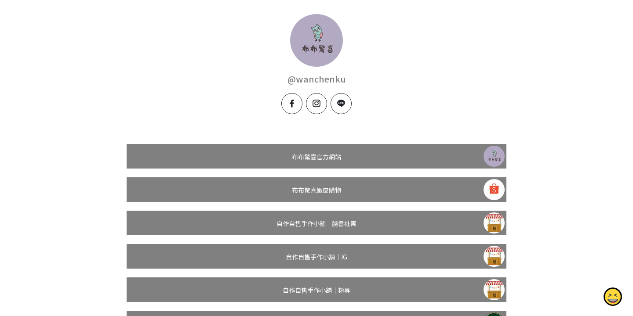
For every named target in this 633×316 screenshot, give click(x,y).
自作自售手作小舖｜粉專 (316, 290)
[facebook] (291, 103)
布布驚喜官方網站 (316, 156)
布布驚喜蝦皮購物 (316, 190)
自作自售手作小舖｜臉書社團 (316, 223)
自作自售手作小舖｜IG (316, 256)
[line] (341, 103)
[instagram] (316, 103)
